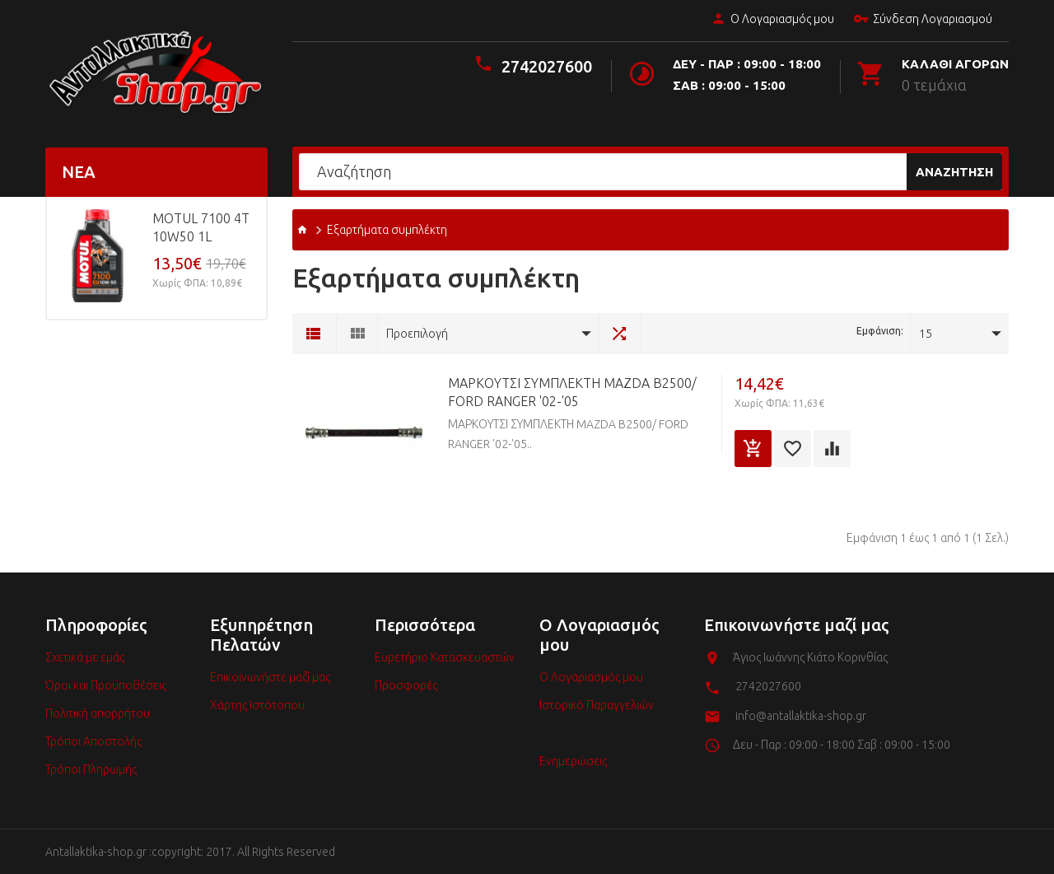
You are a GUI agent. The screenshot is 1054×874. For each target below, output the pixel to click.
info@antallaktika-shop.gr (800, 715)
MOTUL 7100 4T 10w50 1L (201, 227)
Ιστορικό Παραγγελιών (596, 705)
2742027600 (546, 66)
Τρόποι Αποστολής (93, 741)
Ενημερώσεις (573, 761)
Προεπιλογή (417, 333)
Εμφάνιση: (879, 330)
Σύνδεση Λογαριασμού (922, 19)
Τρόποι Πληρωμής (91, 769)
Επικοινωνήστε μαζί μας (270, 677)
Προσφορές (406, 685)
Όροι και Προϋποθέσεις (105, 685)
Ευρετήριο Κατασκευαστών (445, 657)
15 (925, 333)
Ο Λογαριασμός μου (772, 19)
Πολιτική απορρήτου (97, 713)
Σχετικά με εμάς (84, 657)
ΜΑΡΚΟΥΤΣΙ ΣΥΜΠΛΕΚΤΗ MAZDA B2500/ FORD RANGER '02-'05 (572, 392)
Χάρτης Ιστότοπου (257, 705)
